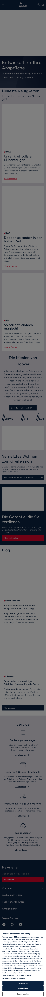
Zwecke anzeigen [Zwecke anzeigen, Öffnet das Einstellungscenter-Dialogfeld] (23, 994)
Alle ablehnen (23, 989)
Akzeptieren (23, 983)
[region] (23, 963)
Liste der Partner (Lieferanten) (13, 978)
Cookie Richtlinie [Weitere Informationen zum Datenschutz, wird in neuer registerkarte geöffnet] (25, 975)
